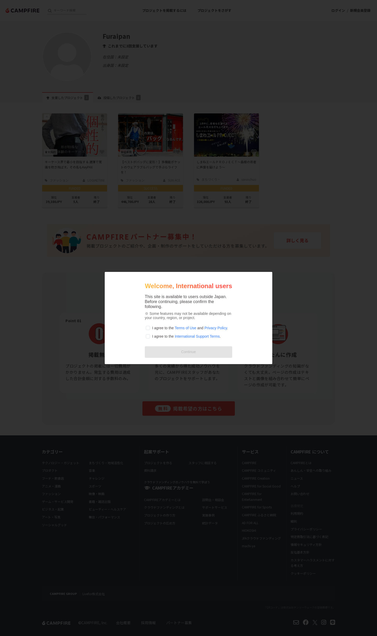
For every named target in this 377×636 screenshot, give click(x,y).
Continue (188, 352)
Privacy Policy (215, 328)
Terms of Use (185, 328)
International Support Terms (197, 336)
